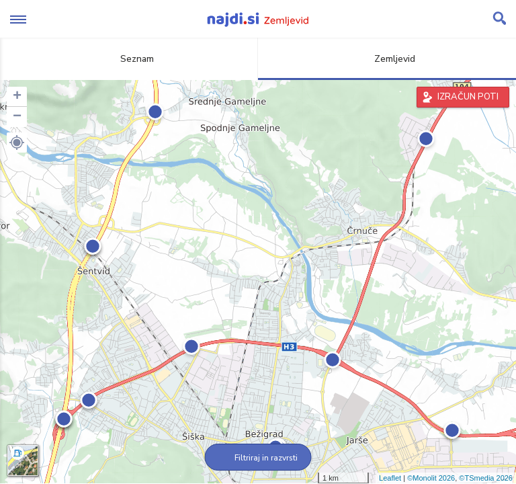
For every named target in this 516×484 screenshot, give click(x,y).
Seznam (129, 58)
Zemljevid (387, 58)
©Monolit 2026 (431, 478)
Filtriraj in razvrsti (258, 457)
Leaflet (390, 478)
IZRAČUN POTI (468, 97)
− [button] (17, 117)
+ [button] (17, 97)
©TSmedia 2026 (486, 478)
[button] (17, 142)
